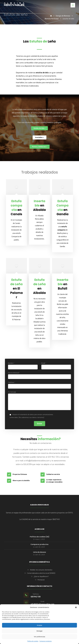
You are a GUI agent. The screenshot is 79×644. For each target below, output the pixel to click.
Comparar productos (45, 641)
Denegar (39, 631)
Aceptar (39, 625)
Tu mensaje (39, 401)
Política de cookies (32, 641)
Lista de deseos (39, 552)
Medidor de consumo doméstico (39, 570)
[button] (76, 607)
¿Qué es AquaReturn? (40, 576)
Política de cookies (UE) (39, 537)
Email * (56, 365)
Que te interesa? (39, 375)
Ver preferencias (39, 636)
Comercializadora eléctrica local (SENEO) (39, 573)
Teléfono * (39, 385)
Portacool (39, 580)
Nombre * (23, 365)
